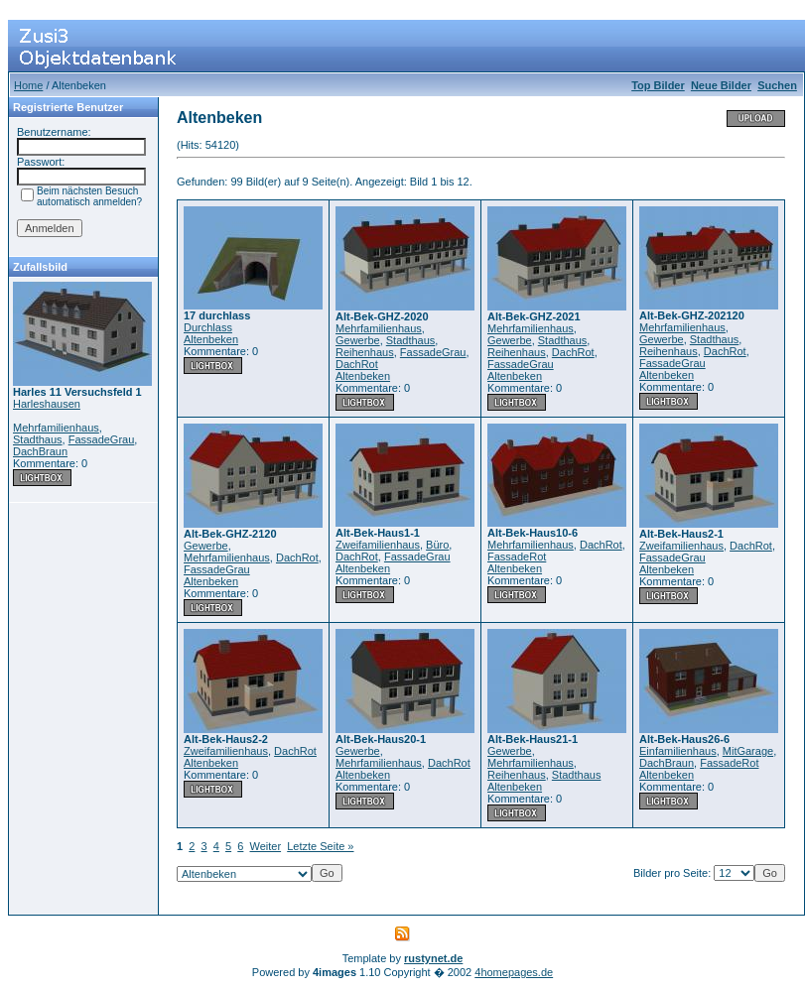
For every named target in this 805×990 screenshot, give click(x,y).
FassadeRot (516, 556)
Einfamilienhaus (678, 751)
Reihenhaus (364, 352)
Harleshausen (46, 404)
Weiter (266, 846)
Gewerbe (357, 340)
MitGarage (748, 751)
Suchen (777, 85)
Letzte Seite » (320, 846)
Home (28, 85)
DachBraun (40, 451)
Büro (437, 545)
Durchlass (208, 327)
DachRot (356, 364)
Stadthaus (38, 439)
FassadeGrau (101, 439)
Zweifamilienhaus (377, 545)
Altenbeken (211, 339)
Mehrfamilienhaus (56, 427)
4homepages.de (513, 972)
